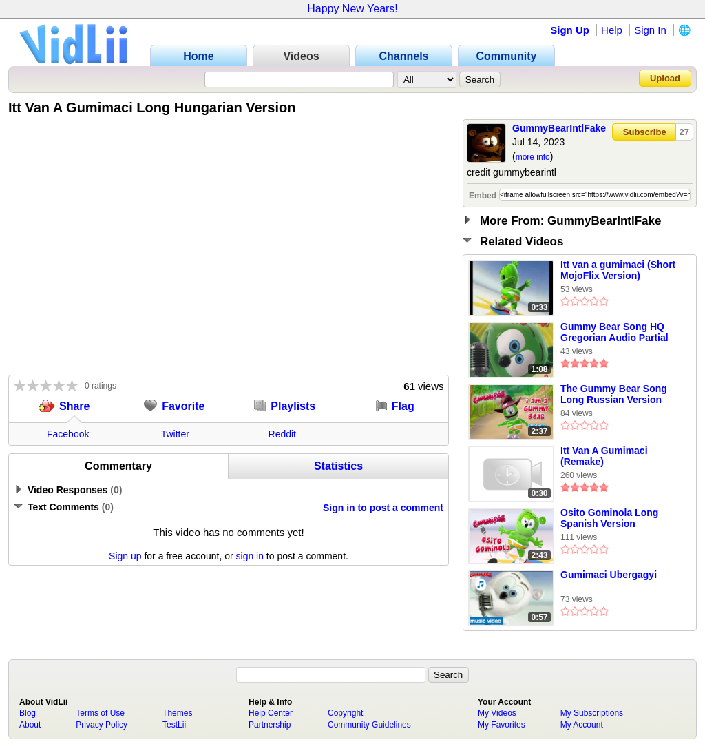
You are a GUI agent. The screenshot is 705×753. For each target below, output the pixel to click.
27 (684, 132)
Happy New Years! (352, 8)
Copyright (345, 713)
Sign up (125, 555)
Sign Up (569, 30)
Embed (482, 195)
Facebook (68, 434)
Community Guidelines (369, 725)
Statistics (338, 466)
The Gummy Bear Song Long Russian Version (613, 394)
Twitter (175, 434)
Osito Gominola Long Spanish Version (609, 518)
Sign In (650, 30)
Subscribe (644, 132)
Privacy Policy (101, 725)
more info (533, 157)
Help (611, 30)
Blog (27, 713)
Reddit (282, 434)
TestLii (174, 725)
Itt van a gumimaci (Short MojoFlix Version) (617, 270)
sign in (250, 555)
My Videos (497, 713)
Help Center (271, 713)
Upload (665, 78)
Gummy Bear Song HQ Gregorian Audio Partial (614, 332)
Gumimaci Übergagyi (608, 574)
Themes (177, 713)
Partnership (270, 725)
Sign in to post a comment (383, 507)
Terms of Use (100, 713)
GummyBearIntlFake (559, 128)
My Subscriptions (591, 713)
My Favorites (501, 725)
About (30, 725)
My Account (581, 725)
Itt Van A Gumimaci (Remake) (604, 456)
